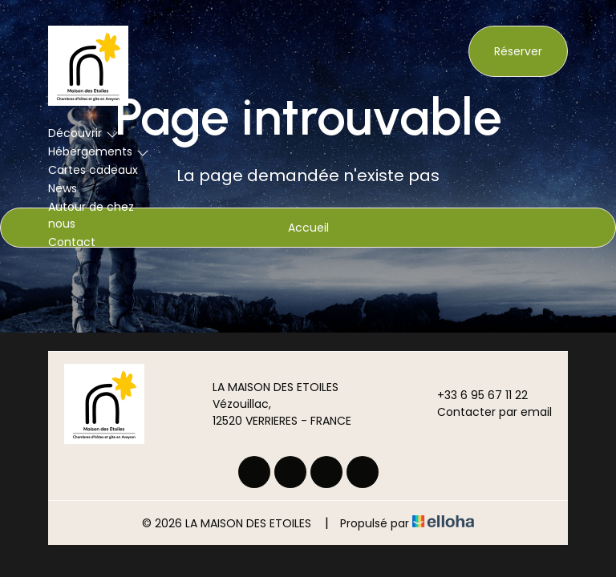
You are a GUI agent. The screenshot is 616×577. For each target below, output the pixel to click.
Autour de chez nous (91, 215)
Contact (71, 242)
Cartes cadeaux (93, 170)
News (62, 188)
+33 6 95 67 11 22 (473, 395)
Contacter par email (485, 412)
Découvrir (83, 133)
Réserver (518, 51)
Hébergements (98, 151)
